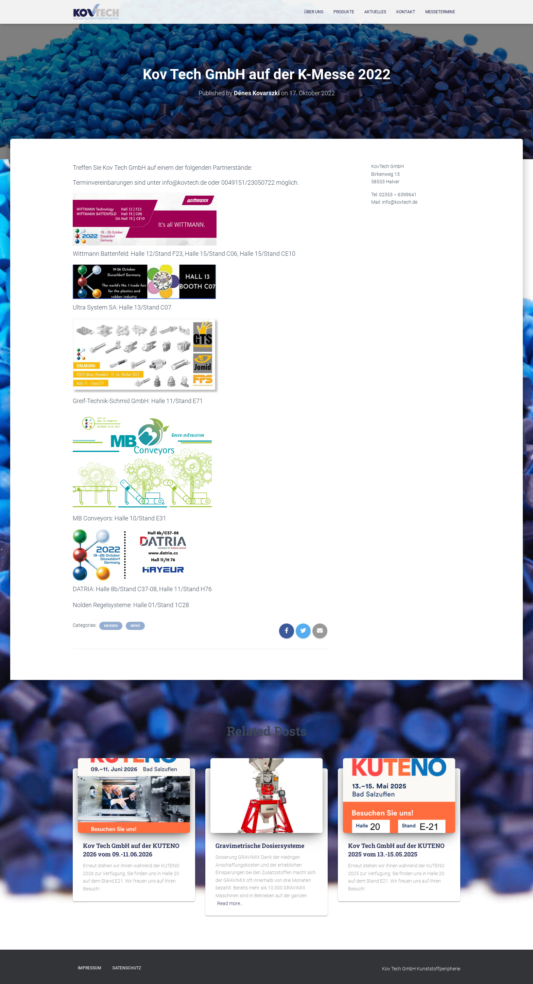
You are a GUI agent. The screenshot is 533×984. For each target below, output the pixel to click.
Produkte (343, 12)
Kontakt (405, 12)
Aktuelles (375, 12)
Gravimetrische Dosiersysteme (260, 845)
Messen (111, 626)
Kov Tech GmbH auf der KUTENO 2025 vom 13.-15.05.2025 (396, 849)
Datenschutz (127, 968)
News (135, 626)
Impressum (89, 968)
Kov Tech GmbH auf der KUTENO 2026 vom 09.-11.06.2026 (131, 849)
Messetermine (440, 12)
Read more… (230, 903)
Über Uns (313, 12)
